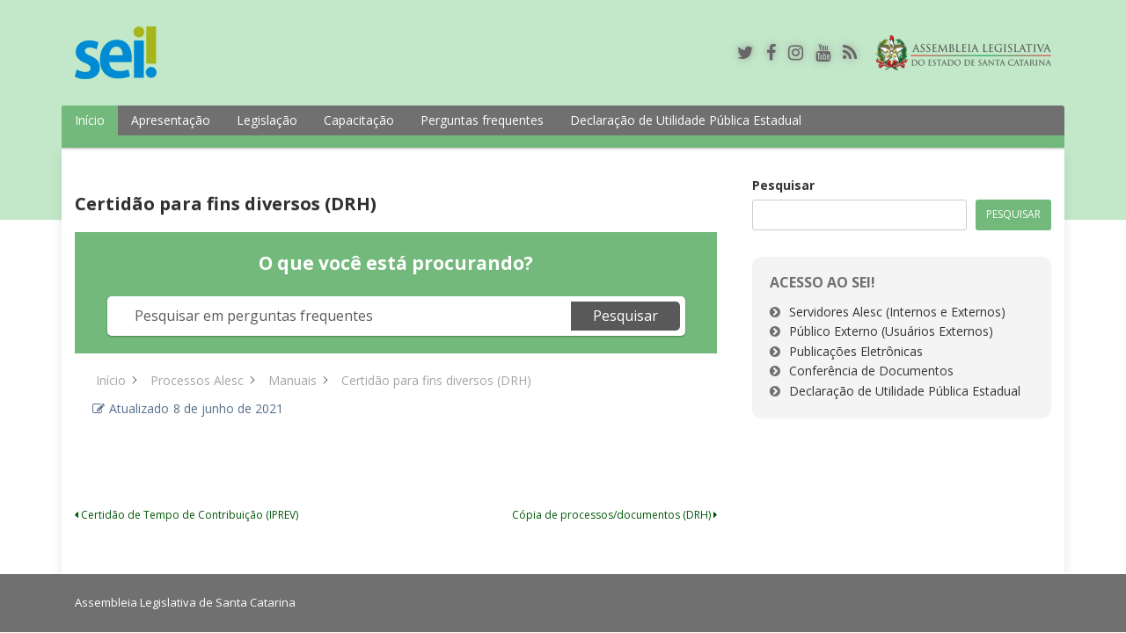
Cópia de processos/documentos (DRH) (614, 514)
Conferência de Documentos (871, 370)
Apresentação (170, 120)
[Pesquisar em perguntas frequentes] (342, 316)
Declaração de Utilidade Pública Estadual (685, 120)
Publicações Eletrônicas (856, 351)
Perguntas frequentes (482, 120)
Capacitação (359, 120)
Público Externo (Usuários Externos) (891, 331)
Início (90, 120)
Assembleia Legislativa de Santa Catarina (185, 602)
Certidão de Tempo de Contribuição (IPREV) (186, 514)
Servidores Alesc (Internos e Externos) (897, 311)
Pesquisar (783, 185)
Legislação (267, 120)
